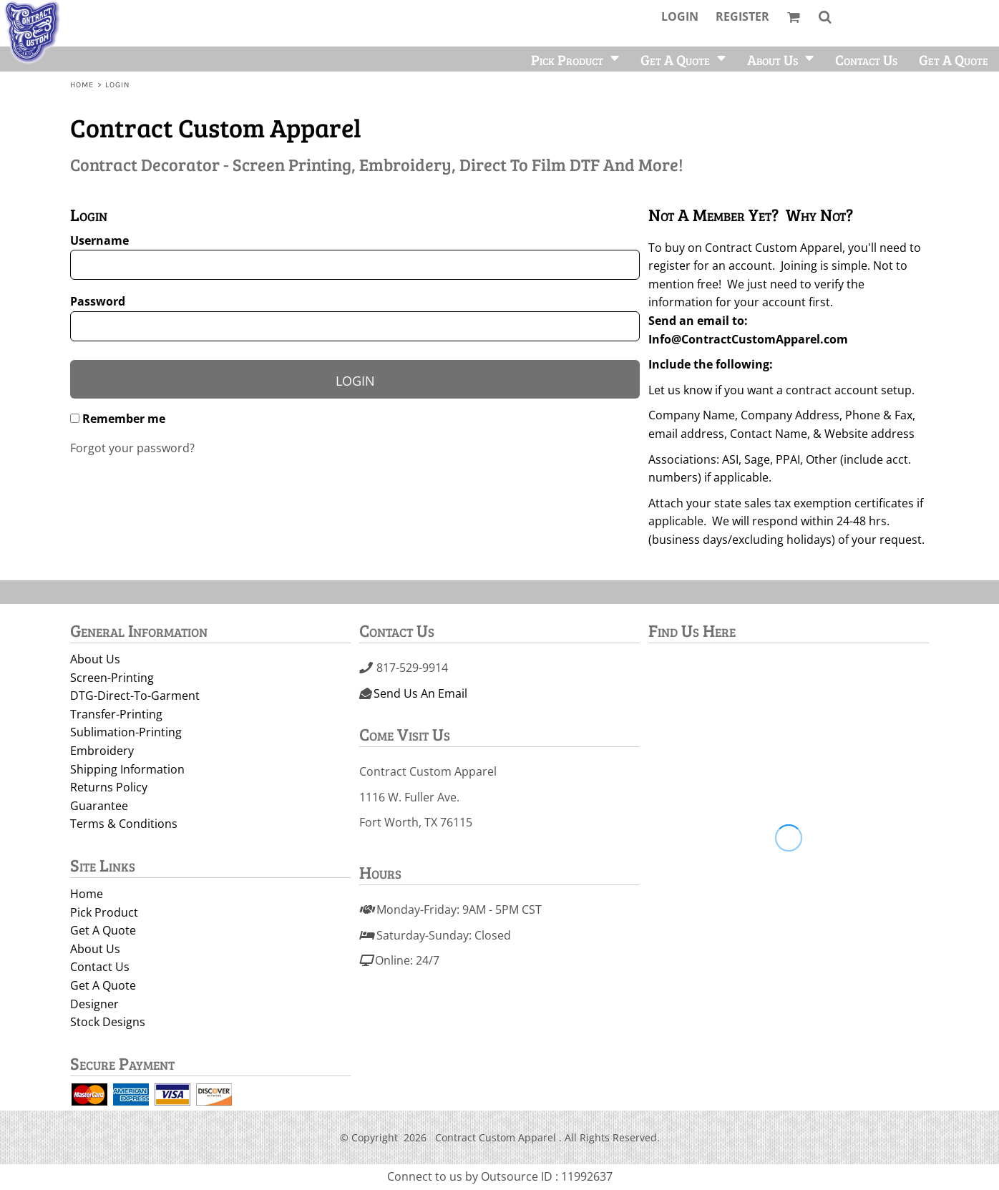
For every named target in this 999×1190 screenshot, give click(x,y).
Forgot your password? (132, 448)
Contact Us (100, 967)
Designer (94, 1004)
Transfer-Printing (116, 714)
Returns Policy (108, 787)
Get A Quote (103, 930)
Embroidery (102, 751)
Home (82, 84)
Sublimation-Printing (126, 732)
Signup (669, 569)
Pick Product (104, 912)
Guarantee (99, 806)
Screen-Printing (112, 678)
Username (99, 240)
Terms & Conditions (123, 823)
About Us (95, 659)
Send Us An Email (420, 693)
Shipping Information (127, 769)
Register (742, 16)
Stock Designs (107, 1022)
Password (97, 301)
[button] (793, 17)
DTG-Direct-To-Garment (135, 695)
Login (679, 16)
